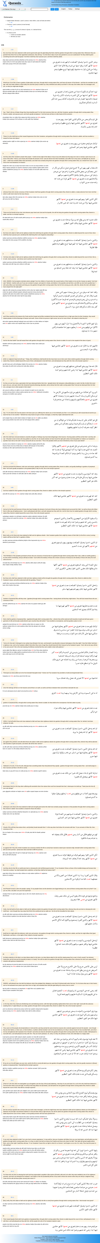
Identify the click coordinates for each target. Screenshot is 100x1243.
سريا (58, 678)
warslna (5, 392)
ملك (65, 895)
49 (3, 1197)
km (9, 390)
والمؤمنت (79, 473)
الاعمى (86, 966)
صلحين (76, 1187)
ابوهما (87, 655)
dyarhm (20, 167)
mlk (28, 894)
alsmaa (9, 392)
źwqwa (36, 791)
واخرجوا (64, 171)
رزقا (67, 65)
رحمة (80, 659)
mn (34, 60)
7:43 (12, 433)
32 (3, 783)
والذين (94, 240)
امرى (58, 659)
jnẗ (17, 89)
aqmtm (11, 292)
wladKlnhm (10, 169)
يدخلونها (85, 605)
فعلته (65, 659)
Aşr (34, 290)
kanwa (5, 1039)
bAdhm (12, 394)
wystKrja (24, 652)
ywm (11, 364)
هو (93, 419)
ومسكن (85, 477)
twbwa (18, 1148)
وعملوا (80, 61)
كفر (95, 306)
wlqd (4, 290)
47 (3, 1136)
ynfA (14, 364)
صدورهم (83, 445)
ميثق (84, 292)
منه (62, 1046)
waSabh (9, 91)
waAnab (25, 89)
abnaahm (17, 1039)
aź (18, 988)
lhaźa (9, 445)
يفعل (80, 732)
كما (62, 919)
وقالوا (54, 445)
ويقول (57, 793)
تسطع (85, 663)
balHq (42, 445)
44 (3, 1060)
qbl (34, 61)
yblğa (15, 652)
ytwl (25, 966)
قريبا (59, 994)
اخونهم (64, 1042)
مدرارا (66, 395)
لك (76, 772)
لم (96, 395)
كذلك (64, 98)
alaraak (36, 626)
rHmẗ (33, 652)
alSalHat (22, 60)
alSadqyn (19, 364)
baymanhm (34, 540)
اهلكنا (85, 392)
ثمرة (70, 65)
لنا (70, 1161)
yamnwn (12, 1037)
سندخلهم (69, 240)
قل (96, 119)
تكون (84, 91)
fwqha (24, 853)
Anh (22, 366)
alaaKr (25, 1037)
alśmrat (5, 91)
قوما (90, 1038)
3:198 (12, 188)
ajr (47, 141)
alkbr (13, 91)
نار (75, 98)
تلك (95, 219)
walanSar (25, 516)
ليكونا (77, 879)
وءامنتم (94, 299)
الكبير (81, 1209)
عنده (91, 182)
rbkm (36, 1148)
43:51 (12, 885)
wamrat (25, 1181)
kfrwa (10, 873)
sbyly (30, 167)
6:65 (12, 409)
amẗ (17, 323)
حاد (58, 1038)
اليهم (63, 323)
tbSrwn (7, 895)
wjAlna (22, 392)
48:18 (12, 980)
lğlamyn (15, 650)
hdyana (5, 445)
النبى (82, 1157)
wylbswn (5, 626)
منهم (65, 292)
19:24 (12, 669)
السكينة (79, 994)
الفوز (71, 223)
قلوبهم (89, 994)
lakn (4, 197)
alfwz (8, 219)
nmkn (40, 390)
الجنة (62, 453)
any (14, 165)
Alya (11, 418)
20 (3, 532)
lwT (29, 1181)
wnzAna (5, 444)
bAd (13, 296)
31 (3, 762)
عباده (93, 838)
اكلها (55, 564)
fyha (7, 63)
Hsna (15, 294)
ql (3, 117)
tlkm (11, 447)
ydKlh (24, 217)
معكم (80, 295)
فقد (80, 306)
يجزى (83, 609)
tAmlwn (30, 447)
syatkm (26, 294)
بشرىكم (87, 1014)
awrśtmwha (18, 447)
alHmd (39, 444)
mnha (8, 61)
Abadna (44, 1181)
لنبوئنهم (69, 813)
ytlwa (7, 1116)
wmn (11, 217)
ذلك (89, 306)
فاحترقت (70, 98)
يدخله (67, 219)
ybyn (46, 91)
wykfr (42, 938)
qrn (23, 390)
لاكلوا (94, 327)
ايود (95, 91)
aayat (15, 1116)
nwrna (5, 1154)
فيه (78, 98)
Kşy (16, 1226)
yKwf (31, 832)
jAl (22, 676)
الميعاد (65, 858)
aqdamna (44, 873)
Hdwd (6, 217)
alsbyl (29, 296)
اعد (95, 495)
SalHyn (5, 1183)
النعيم (74, 545)
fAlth (44, 652)
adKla (35, 1183)
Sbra (22, 654)
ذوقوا (53, 793)
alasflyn (11, 875)
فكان (86, 652)
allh (4, 93)
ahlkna (12, 390)
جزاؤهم (89, 143)
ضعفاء (94, 98)
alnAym (13, 542)
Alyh (19, 654)
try (6, 1009)
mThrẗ (14, 63)
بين (63, 1011)
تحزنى (78, 678)
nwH (21, 1181)
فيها (68, 69)
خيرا (73, 772)
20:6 (12, 684)
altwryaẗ (16, 321)
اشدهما (61, 655)
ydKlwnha (11, 603)
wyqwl (32, 791)
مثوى (90, 923)
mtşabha (43, 61)
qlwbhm (39, 988)
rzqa (16, 61)
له (81, 91)
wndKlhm (24, 240)
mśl (4, 562)
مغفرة (83, 143)
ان (69, 61)
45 (3, 1080)
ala (15, 676)
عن (61, 659)
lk (15, 771)
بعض (82, 171)
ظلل (85, 834)
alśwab (5, 171)
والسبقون (93, 518)
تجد (93, 1038)
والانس (57, 875)
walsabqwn (6, 516)
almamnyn (11, 471)
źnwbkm (10, 1068)
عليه (81, 663)
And (26, 117)
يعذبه (77, 973)
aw (34, 165)
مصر (60, 895)
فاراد (77, 655)
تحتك (62, 678)
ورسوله (73, 219)
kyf (24, 419)
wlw (4, 321)
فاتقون (83, 838)
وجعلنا (60, 395)
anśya (37, 165)
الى (73, 1122)
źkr (32, 165)
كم (89, 392)
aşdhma (19, 652)
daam (35, 562)
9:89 (12, 487)
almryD (30, 964)
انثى (95, 171)
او (53, 167)
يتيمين (75, 652)
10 (3, 278)
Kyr (14, 199)
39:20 (12, 844)
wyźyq (8, 419)
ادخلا (81, 1190)
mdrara (18, 392)
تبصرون (74, 899)
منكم (62, 167)
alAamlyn (5, 143)
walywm (20, 1037)
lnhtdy (18, 445)
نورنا (67, 1161)
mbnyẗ (30, 853)
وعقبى (68, 568)
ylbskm (45, 418)
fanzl (43, 988)
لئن (76, 295)
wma (6, 199)
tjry (32, 60)
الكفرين (62, 568)
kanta (32, 1181)
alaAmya (9, 964)
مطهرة (60, 69)
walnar (29, 916)
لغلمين (81, 652)
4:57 (12, 229)
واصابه (67, 95)
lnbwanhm (25, 812)
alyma (36, 966)
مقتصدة (59, 327)
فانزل (85, 994)
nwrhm (26, 1009)
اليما (69, 973)
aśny (31, 290)
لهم (66, 61)
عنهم (65, 174)
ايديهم (59, 1011)
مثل (95, 564)
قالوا (63, 65)
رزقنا (95, 69)
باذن (81, 588)
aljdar (8, 650)
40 (3, 954)
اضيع (75, 167)
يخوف (56, 834)
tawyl (10, 654)
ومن (84, 219)
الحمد (94, 449)
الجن (62, 875)
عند (66, 119)
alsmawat (10, 691)
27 (3, 684)
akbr (22, 473)
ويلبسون (81, 629)
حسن (87, 182)
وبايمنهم (93, 1014)
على (85, 419)
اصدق (58, 267)
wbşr (4, 60)
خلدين (77, 122)
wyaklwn (14, 916)
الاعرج (70, 966)
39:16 (12, 824)
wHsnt (5, 628)
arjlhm (10, 323)
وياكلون (67, 919)
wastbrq (22, 626)
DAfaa (22, 91)
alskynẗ (5, 990)
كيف (91, 427)
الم (95, 392)
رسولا (94, 1118)
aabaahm (10, 1039)
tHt (11, 22)
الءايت (94, 102)
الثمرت (73, 95)
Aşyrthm (32, 1039)
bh (40, 61)
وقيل (86, 1190)
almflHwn (38, 1042)
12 (3, 337)
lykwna (5, 875)
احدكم (91, 91)
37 (3, 885)
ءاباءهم (81, 1042)
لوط (59, 1183)
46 (3, 1106)
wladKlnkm (31, 294)
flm (15, 1183)
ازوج (65, 69)
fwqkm (30, 418)
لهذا (79, 449)
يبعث (78, 419)
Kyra (17, 771)
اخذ (91, 292)
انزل (67, 323)
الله (56, 98)
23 (3, 595)
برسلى (88, 299)
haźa (23, 61)
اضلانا (69, 875)
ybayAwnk (22, 988)
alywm (5, 1011)
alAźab (13, 791)
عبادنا (82, 1187)
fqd (22, 296)
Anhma (22, 1183)
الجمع (81, 1092)
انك (56, 1161)
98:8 (12, 1216)
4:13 (12, 209)
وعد (73, 267)
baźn (4, 585)
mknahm (27, 390)
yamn (32, 1090)
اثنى (61, 292)
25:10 (12, 762)
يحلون (60, 626)
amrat (19, 1181)
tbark (4, 771)
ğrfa (35, 812)
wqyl (32, 1183)
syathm (5, 169)
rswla (4, 1116)
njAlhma (37, 873)
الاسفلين (68, 879)
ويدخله (71, 1096)
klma (44, 60)
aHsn (16, 1120)
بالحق (78, 453)
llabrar (17, 199)
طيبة (79, 477)
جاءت (91, 453)
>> (56, 9)
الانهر (90, 65)
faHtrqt (39, 91)
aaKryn (20, 394)
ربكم (57, 1150)
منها (77, 65)
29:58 (12, 803)
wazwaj (12, 119)
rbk (11, 652)
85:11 (12, 1197)
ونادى (94, 895)
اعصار (82, 98)
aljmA (15, 1090)
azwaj (11, 63)
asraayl (19, 290)
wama (4, 650)
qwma (8, 1037)
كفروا (86, 875)
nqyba (38, 290)
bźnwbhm (46, 392)
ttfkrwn (17, 93)
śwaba (30, 169)
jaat (34, 445)
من (54, 61)
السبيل (68, 306)
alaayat (9, 93)
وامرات (64, 1183)
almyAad (13, 854)
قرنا (54, 399)
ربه (56, 1229)
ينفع (83, 366)
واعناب (65, 91)
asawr (38, 624)
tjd (5, 1037)
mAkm (5, 292)
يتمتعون (73, 919)
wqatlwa (34, 167)
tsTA (17, 654)
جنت (62, 61)
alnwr (11, 1118)
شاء (84, 772)
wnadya (5, 894)
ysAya (22, 1009)
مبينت (72, 1118)
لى (68, 895)
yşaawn (35, 603)
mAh (9, 1152)
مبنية (59, 854)
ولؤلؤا (61, 752)
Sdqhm (24, 364)
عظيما (94, 947)
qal (4, 364)
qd (20, 676)
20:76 (12, 699)
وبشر (95, 61)
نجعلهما (93, 879)
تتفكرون (82, 102)
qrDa (12, 294)
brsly (34, 292)
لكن (95, 199)
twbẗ (25, 1148)
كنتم (92, 456)
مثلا (88, 1183)
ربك (73, 655)
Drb (4, 1181)
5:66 (12, 313)
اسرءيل (76, 292)
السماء (77, 395)
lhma (38, 650)
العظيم (66, 223)
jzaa (43, 343)
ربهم (62, 119)
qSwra (44, 771)
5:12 (12, 278)
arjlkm (39, 418)
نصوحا (67, 1150)
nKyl (21, 89)
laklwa (41, 321)
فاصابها (88, 98)
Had (35, 1037)
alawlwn (11, 516)
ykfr (46, 1090)
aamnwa (11, 60)
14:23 (12, 575)
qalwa (20, 61)
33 (3, 803)
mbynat (21, 1116)
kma (18, 916)
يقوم (76, 895)
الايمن (77, 1046)
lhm (27, 60)
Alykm (19, 418)
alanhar (41, 60)
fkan (11, 650)
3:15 (12, 109)
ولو (95, 323)
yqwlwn (36, 1152)
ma (33, 323)
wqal (41, 290)
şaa (11, 771)
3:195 (12, 153)
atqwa (23, 117)
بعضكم (90, 171)
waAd (15, 518)
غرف (76, 854)
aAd (4, 494)
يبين (59, 98)
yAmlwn (37, 323)
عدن (68, 477)
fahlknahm (40, 392)
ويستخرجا (93, 659)
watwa (37, 61)
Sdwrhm (13, 444)
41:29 (12, 865)
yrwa (6, 390)
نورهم (67, 1011)
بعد (92, 306)
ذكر (55, 167)
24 (3, 616)
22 (3, 575)
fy (28, 167)
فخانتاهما (69, 1187)
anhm (7, 321)
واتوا (85, 69)
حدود (91, 219)
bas (15, 419)
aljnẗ (13, 447)
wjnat (22, 141)
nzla (41, 197)
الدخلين (69, 1190)
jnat (30, 60)
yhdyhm (25, 540)
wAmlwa (16, 60)
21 (3, 552)
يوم (86, 366)
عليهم (71, 395)
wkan (30, 650)
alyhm (31, 321)
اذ (75, 990)
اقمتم (72, 295)
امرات (73, 1183)
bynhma (26, 691)
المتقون (78, 564)
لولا (63, 449)
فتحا (63, 994)
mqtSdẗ (20, 323)
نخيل (71, 91)
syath (7, 1092)
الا (82, 678)
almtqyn (5, 605)
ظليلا (92, 247)
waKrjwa (13, 167)
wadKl (5, 583)
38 (3, 906)
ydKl (8, 726)
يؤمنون (85, 1038)
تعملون (87, 456)
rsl (36, 445)
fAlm (32, 988)
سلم (64, 588)
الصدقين (78, 366)
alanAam (24, 916)
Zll (12, 832)
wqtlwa (39, 167)
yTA (14, 217)
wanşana (5, 394)
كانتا (56, 1183)
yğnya (17, 1183)
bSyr (32, 119)
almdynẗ (25, 650)
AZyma (23, 940)
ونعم (81, 147)
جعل (71, 678)
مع (73, 1190)
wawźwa (25, 167)
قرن (70, 392)
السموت (86, 692)
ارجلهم (74, 327)
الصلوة (67, 295)
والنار (94, 923)
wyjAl (39, 771)
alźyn (7, 60)
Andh (44, 169)
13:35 (12, 552)
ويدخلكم (80, 1070)
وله (57, 95)
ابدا (76, 243)
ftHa (18, 990)
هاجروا (71, 171)
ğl (19, 444)
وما (74, 202)
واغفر (62, 1161)
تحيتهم (72, 588)
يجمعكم (91, 1092)
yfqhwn (37, 419)
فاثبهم (94, 345)
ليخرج (66, 1118)
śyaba (10, 626)
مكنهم (66, 392)
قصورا (76, 776)
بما (87, 345)
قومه (83, 895)
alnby (38, 1150)
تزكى (92, 711)
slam (17, 585)
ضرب (94, 1183)
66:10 (12, 1171)
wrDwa (19, 366)
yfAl (4, 728)
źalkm (16, 117)
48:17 (12, 954)
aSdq (21, 264)
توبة (71, 1150)
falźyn (4, 167)
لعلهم (74, 427)
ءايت (80, 1118)
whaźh (34, 894)
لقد (95, 453)
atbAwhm (35, 516)
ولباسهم (56, 752)
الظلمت (78, 1122)
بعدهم (58, 399)
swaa (26, 296)
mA (41, 1183)
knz (35, 650)
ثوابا (65, 178)
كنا (72, 449)
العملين (73, 147)
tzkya (36, 706)
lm (38, 390)
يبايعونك (70, 990)
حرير (92, 756)
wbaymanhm (39, 1009)
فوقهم (87, 327)
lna (45, 1152)
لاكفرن (70, 174)
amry (4, 654)
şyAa (4, 419)
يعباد (88, 838)
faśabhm (5, 343)
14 (3, 380)
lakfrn (43, 167)
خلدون (91, 72)
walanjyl (21, 321)
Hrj (13, 964)
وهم (55, 69)
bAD (47, 165)
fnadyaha (5, 676)
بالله (80, 1038)
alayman (5, 1040)
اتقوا (70, 119)
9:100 (12, 506)
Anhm (46, 167)
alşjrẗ (29, 988)
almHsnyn (5, 345)
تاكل (59, 919)
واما (95, 652)
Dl (23, 296)
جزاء (90, 349)
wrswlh (20, 217)
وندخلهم (55, 243)
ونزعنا (94, 445)
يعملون (84, 330)
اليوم (81, 1014)
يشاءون (94, 609)
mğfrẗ (13, 141)
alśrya (36, 691)
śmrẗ (13, 61)
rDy (10, 366)
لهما (95, 655)
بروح (66, 1046)
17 (3, 463)
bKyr (11, 117)
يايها (95, 1150)
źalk (15, 296)
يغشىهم (91, 793)
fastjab (5, 165)
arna (16, 873)
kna (15, 445)
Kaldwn (24, 63)
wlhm (4, 63)
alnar (20, 564)
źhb (43, 624)
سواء (73, 306)
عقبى (82, 568)
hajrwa (8, 167)
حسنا (59, 299)
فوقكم (60, 419)
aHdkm (8, 89)
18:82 (12, 640)
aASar (31, 91)
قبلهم (77, 392)
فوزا (56, 944)
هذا (59, 65)
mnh (17, 1040)
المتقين (75, 609)
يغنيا (59, 1187)
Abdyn (38, 1181)
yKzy (33, 1150)
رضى (72, 369)
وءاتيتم (61, 295)
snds (18, 626)
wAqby (12, 564)
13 (3, 355)
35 (3, 844)
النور (69, 1122)
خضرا (71, 629)
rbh (18, 1226)
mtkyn (27, 626)
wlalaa (18, 748)
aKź (7, 290)
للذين (74, 119)
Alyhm (14, 392)
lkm (6, 93)
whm (17, 63)
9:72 (12, 463)
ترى (93, 1011)
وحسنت (65, 633)
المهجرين (77, 518)
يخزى (90, 1157)
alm (4, 390)
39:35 (52, 0)
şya (20, 1154)
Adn (10, 473)
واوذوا (94, 174)
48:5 (12, 930)
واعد (69, 521)
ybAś (16, 418)
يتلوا (90, 1118)
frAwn (9, 894)
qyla (28, 264)
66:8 (12, 1136)
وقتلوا (81, 174)
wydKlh (11, 1092)
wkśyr (24, 323)
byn (30, 1009)
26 (3, 669)
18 (3, 487)
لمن (64, 1229)
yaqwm (20, 894)
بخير (86, 119)
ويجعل (85, 776)
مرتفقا (59, 633)
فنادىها (94, 678)
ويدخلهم (57, 1046)
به (81, 69)
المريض (93, 970)
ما (88, 330)
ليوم (86, 1092)
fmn (8, 296)
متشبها (77, 69)
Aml (21, 165)
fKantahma (10, 1183)
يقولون (82, 1161)
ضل (77, 306)
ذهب (87, 629)
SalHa (5, 652)
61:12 (12, 1060)
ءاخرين (94, 403)
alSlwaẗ (15, 292)
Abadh (39, 832)
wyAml (39, 1090)
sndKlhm (25, 238)
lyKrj (24, 1116)
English (63, 9)
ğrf (19, 853)
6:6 (12, 380)
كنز (53, 652)
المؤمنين (87, 473)
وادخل (94, 585)
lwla (21, 445)
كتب (90, 1046)
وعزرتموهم (80, 299)
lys (4, 964)
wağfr (8, 1154)
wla (15, 964)
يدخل (89, 728)
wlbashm (22, 748)
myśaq (13, 290)
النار (57, 568)
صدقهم (71, 366)
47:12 (12, 906)
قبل (88, 69)
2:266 (12, 79)
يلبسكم (81, 423)
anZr (21, 419)
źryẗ (19, 91)
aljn (29, 873)
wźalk (4, 219)
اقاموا (88, 323)
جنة (78, 91)
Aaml (23, 165)
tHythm (11, 585)
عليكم (73, 419)
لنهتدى (68, 449)
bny (16, 290)
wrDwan (20, 119)
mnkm (27, 165)
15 (3, 409)
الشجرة (59, 990)
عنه (56, 369)
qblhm (18, 390)
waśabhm (14, 990)
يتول (82, 973)
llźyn (19, 117)
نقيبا (95, 295)
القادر (89, 419)
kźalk (43, 91)
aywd (4, 89)
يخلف (74, 858)
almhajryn (19, 516)
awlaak (5, 141)
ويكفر (85, 944)
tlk (3, 217)
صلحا (81, 655)
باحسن (94, 521)
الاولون (87, 518)
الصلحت (73, 61)
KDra (13, 626)
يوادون (65, 1038)
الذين (90, 61)
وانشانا (67, 399)
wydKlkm (15, 1068)
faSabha (26, 91)
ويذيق (71, 423)
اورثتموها (56, 453)
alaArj (20, 964)
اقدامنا (83, 879)
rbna (38, 445)
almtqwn (15, 562)
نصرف (86, 427)
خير (64, 202)
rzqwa (4, 61)
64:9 (12, 1080)
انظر (95, 427)
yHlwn (29, 624)
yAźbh (28, 966)
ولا (78, 966)
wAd (10, 264)
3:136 (12, 133)
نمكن (92, 395)
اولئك (94, 143)
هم (62, 1053)
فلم (63, 1187)
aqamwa (11, 321)
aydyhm (33, 1009)
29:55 (12, 783)
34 (3, 824)
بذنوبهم (73, 399)
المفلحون (57, 1053)
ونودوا (73, 453)
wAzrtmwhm (39, 292)
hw (5, 418)
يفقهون (69, 427)
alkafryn (16, 564)
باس (60, 423)
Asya (32, 1148)
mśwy (33, 916)
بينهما (66, 692)
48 (3, 1171)
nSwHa (29, 1148)
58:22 (12, 1024)
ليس (95, 966)
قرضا (63, 299)
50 (3, 1216)
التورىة (83, 323)
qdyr (22, 1154)
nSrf (26, 419)
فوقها (69, 854)
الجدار (91, 652)
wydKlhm (22, 1040)
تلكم (67, 453)
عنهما (55, 1187)
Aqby (44, 562)
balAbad (36, 119)
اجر (77, 147)
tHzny (18, 676)
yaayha (5, 1148)
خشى (60, 1229)
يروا (92, 392)
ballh (16, 1037)
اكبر (53, 477)
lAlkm (13, 93)
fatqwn (4, 834)
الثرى (54, 692)
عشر (57, 292)
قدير (84, 1164)
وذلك (76, 223)
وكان (61, 652)
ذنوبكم (87, 1070)
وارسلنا (83, 395)
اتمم (74, 1161)
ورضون (57, 122)
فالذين (77, 171)
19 (3, 506)
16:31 (12, 595)
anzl (28, 321)
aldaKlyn (45, 1183)
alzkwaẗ (25, 292)
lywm (12, 1090)
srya (29, 676)
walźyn (5, 238)
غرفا (57, 813)
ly (26, 894)
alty (9, 562)
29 (3, 718)
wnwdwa (5, 447)
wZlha (39, 562)
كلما (86, 65)
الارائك (81, 633)
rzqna (29, 61)
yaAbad (43, 832)
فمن (53, 303)
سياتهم (60, 174)
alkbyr (4, 1205)
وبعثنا (70, 292)
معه (67, 1157)
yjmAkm (8, 1090)
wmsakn (45, 471)
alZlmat (5, 1118)
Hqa (15, 264)
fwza (19, 940)
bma (11, 343)
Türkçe (70, 9)
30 (3, 738)
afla (4, 895)
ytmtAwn (8, 916)
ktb (40, 1039)
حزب (81, 1053)
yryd (8, 728)
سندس (63, 629)
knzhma (29, 652)
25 (3, 640)
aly (8, 1118)
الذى (56, 65)
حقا (67, 267)
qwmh (14, 894)
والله (92, 126)
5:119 (12, 355)
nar (36, 91)
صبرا (77, 663)
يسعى (72, 1011)
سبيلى (86, 174)
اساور (94, 629)
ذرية (54, 95)
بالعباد (83, 126)
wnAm (45, 141)
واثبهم (67, 994)
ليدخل (94, 940)
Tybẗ (4, 473)
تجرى (57, 61)
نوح (69, 1183)
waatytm (20, 292)
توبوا (81, 1150)
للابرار (60, 202)
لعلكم (88, 102)
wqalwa (34, 444)
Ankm (22, 294)
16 (3, 433)
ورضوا (60, 369)
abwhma (45, 650)
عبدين (90, 1187)
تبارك (95, 772)
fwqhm (46, 321)
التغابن (69, 1092)
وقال (91, 295)
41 (3, 980)
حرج (81, 966)
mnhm (28, 290)
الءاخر (71, 1038)
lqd (32, 445)
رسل (87, 453)
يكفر (85, 1096)
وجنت (71, 143)
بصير (88, 126)
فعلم (54, 990)
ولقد (95, 292)
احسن (85, 1129)
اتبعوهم (57, 518)
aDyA (18, 165)
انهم (92, 323)
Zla (28, 240)
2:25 (12, 49)
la (15, 165)
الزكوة (55, 295)
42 (3, 1000)
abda (7, 240)
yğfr (4, 1068)
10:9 (12, 532)
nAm (39, 626)
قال (95, 366)
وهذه (56, 895)
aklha (32, 562)
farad (8, 652)
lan (8, 292)
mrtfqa (8, 628)
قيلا (92, 271)
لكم (53, 98)
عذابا (68, 419)
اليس (71, 895)
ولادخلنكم (81, 303)
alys (24, 894)
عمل (71, 167)
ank (13, 1154)
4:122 (12, 254)
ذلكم (79, 119)
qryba (21, 990)
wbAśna (24, 290)
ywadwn (29, 1037)
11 (3, 313)
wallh (29, 119)
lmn (13, 1226)
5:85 (12, 337)
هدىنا (83, 449)
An (46, 652)
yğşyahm (8, 791)
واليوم (76, 1038)
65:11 (12, 1106)
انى (80, 167)
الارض (58, 392)
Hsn (47, 169)
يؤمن (60, 1092)
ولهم (72, 69)
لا (78, 167)
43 (3, 1024)
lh (16, 89)
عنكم (95, 303)
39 (3, 930)
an (25, 60)
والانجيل (76, 323)
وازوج (68, 122)
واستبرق (57, 629)
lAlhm (33, 419)
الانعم (54, 919)
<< (52, 9)
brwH (14, 1040)
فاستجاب (93, 167)
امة (64, 327)
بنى (80, 292)
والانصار (69, 518)
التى (87, 564)
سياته (76, 1096)
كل (77, 95)
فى (90, 174)
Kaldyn (5, 119)
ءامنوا (85, 61)
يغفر (95, 1070)
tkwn (13, 89)
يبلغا (66, 655)
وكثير (54, 327)
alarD (33, 390)
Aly (32, 626)
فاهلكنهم (80, 399)
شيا (90, 1190)
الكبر (61, 95)
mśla (9, 1181)
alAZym (12, 219)
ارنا (78, 875)
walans (32, 873)
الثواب (82, 182)
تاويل (95, 663)
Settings (77, 9)
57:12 (12, 1000)
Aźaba (23, 418)
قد (75, 678)
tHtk (26, 676)
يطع (80, 219)
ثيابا (76, 629)
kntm (26, 447)
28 (3, 699)
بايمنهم (59, 542)
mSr (30, 894)
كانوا (86, 1042)
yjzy (42, 603)
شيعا (75, 423)
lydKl (4, 938)
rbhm (29, 117)
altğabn (25, 1090)
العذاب (85, 793)
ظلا (95, 247)
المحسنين (84, 349)
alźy (26, 61)
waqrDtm (5, 294)
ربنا (83, 453)
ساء (91, 330)
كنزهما (86, 659)
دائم (95, 568)
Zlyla (30, 240)
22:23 (12, 738)
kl (47, 89)
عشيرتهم (56, 1042)
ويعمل (94, 1096)
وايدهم (71, 1046)
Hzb (21, 1042)
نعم (76, 633)
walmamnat (17, 471)
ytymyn (19, 650)
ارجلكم (89, 423)
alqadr (8, 418)
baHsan (40, 516)
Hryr (29, 748)
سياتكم (89, 303)
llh (42, 444)
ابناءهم (72, 1042)
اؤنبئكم (91, 119)
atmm (43, 1152)
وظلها (91, 568)
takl (20, 916)
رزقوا (81, 65)
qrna (16, 394)
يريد (74, 732)
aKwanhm (25, 1039)
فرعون (89, 895)
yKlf (7, 854)
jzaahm (9, 141)
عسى (62, 1150)
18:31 (12, 616)
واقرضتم (72, 299)
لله (91, 449)
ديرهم (56, 171)
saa (31, 323)
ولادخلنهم (93, 178)
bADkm (41, 165)
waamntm (30, 292)
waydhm (10, 1040)
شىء (88, 1164)
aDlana (24, 873)
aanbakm (7, 117)
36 (3, 865)
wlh (16, 91)
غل (75, 445)
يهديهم (69, 542)
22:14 (12, 718)
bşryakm (45, 1009)
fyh (34, 91)
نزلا (86, 202)
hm (35, 1042)
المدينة (66, 652)
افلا (78, 899)
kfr (11, 296)
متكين (94, 633)
